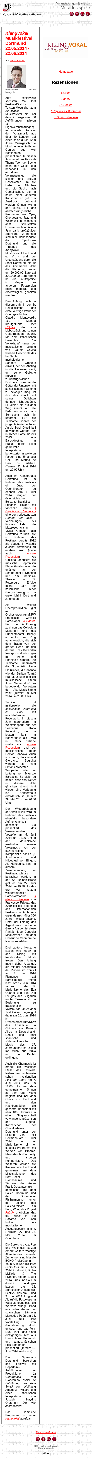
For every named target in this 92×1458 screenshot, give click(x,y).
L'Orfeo (65, 92)
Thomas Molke (17, 60)
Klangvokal (12, 1418)
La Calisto (28, 621)
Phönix (9, 1212)
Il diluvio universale (20, 898)
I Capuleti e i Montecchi (20, 510)
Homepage (66, 71)
